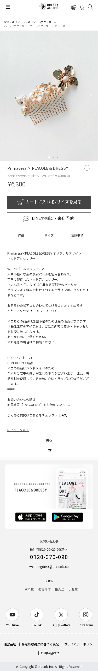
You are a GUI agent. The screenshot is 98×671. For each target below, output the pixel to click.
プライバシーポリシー (80, 644)
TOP (6, 22)
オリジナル (18, 22)
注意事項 (77, 235)
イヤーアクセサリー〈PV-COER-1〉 (32, 310)
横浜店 (29, 589)
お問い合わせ (50, 653)
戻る (49, 440)
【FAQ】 (63, 415)
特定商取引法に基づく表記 (40, 644)
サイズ (49, 235)
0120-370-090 (49, 557)
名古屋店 (44, 589)
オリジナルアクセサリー (42, 22)
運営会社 (10, 644)
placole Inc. (46, 666)
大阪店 (73, 589)
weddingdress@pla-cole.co (49, 566)
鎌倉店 (59, 589)
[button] (49, 157)
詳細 (21, 235)
